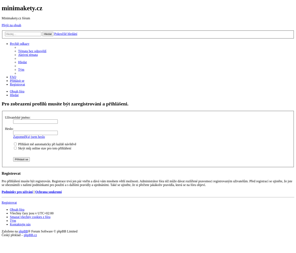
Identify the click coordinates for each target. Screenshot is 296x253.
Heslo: (9, 129)
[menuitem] (32, 51)
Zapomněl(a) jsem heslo (29, 137)
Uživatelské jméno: (17, 117)
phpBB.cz (30, 235)
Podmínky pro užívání (17, 192)
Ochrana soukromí (48, 192)
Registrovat (9, 202)
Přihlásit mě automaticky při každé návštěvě (45, 144)
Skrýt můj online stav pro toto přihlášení (42, 148)
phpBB (23, 231)
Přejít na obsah (11, 25)
